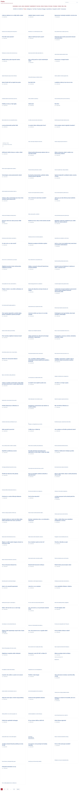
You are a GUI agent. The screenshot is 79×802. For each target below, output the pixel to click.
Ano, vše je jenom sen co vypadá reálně (37, 635)
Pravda (46, 6)
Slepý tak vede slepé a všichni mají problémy (13, 703)
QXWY (60, 9)
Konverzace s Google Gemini (62, 59)
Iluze (18, 6)
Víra (66, 6)
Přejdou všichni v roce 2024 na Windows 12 (12, 291)
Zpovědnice (49, 9)
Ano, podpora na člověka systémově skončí (65, 432)
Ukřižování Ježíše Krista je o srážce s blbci (12, 153)
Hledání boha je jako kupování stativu (11, 59)
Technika (56, 6)
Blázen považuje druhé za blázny (62, 658)
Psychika (51, 6)
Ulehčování (31, 104)
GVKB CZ (14, 9)
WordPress (8, 800)
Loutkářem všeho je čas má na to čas (64, 82)
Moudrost (26, 6)
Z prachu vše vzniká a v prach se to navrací (12, 680)
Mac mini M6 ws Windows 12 (61, 408)
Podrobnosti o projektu (64, 800)
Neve (2, 800)
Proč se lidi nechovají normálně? (62, 749)
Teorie (60, 6)
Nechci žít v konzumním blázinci (9, 361)
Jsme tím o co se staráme (34, 590)
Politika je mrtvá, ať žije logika (9, 104)
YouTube (34, 9)
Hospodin (55, 9)
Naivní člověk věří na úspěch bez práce (11, 82)
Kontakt (48, 800)
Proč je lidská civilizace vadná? (62, 635)
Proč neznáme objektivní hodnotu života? (12, 338)
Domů (45, 800)
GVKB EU (19, 9)
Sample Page (75, 800)
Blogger (44, 9)
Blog (42, 800)
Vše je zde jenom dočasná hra (9, 569)
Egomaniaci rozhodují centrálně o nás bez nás (66, 15)
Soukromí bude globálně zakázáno (36, 703)
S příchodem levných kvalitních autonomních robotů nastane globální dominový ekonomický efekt (65, 292)
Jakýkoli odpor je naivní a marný (36, 15)
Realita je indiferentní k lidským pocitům (64, 454)
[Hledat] (70, 2)
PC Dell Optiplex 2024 (60, 612)
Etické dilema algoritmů (60, 726)
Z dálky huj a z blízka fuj (34, 432)
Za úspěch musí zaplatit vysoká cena (37, 385)
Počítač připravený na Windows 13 (10, 408)
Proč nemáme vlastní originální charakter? (65, 126)
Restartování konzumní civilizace (36, 569)
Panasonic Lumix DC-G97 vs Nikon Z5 (37, 658)
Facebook (39, 9)
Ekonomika (14, 6)
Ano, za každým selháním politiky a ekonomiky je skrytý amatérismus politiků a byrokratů (38, 363)
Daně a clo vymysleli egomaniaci (10, 590)
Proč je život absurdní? (33, 500)
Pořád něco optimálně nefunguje (10, 726)
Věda (63, 6)
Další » (18, 795)
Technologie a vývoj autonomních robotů (12, 176)
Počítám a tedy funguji (33, 680)
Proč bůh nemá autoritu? (8, 37)
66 (14, 795)
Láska (22, 6)
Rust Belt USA (31, 82)
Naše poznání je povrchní (8, 432)
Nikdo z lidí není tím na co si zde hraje (11, 612)
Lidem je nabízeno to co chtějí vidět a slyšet (12, 15)
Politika (38, 6)
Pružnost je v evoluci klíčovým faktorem (11, 500)
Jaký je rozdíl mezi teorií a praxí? (36, 37)
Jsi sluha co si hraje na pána (61, 385)
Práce (42, 6)
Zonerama (64, 9)
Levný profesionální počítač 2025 (10, 126)
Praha (24, 9)
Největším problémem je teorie (9, 454)
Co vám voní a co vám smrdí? (9, 245)
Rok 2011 (57, 104)
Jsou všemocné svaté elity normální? (37, 199)
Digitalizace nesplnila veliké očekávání (11, 658)
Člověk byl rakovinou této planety (10, 477)
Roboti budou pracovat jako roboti (63, 569)
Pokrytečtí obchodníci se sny (9, 772)
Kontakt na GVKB (54, 800)
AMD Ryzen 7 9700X (6, 144)
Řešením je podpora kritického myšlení (37, 245)
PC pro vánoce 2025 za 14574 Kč (36, 726)
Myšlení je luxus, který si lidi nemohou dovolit (39, 222)
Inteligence (29, 9)
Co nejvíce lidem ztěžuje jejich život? (37, 126)
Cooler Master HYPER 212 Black (7, 145)
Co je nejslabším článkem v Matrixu (63, 590)
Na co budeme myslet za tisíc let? (36, 546)
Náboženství (33, 6)
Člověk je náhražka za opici (61, 546)
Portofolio (70, 800)
